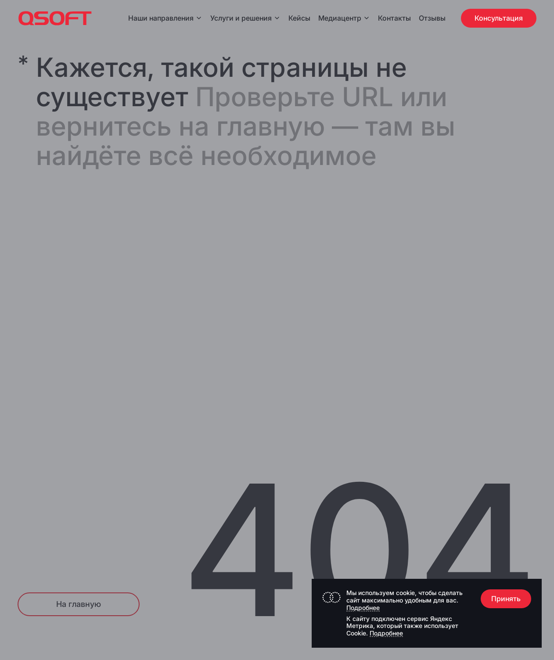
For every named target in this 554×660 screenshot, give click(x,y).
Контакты (394, 18)
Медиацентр (339, 18)
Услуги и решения (245, 18)
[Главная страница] (55, 18)
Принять (506, 598)
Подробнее (363, 607)
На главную (78, 604)
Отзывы (432, 18)
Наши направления (165, 18)
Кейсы (299, 18)
